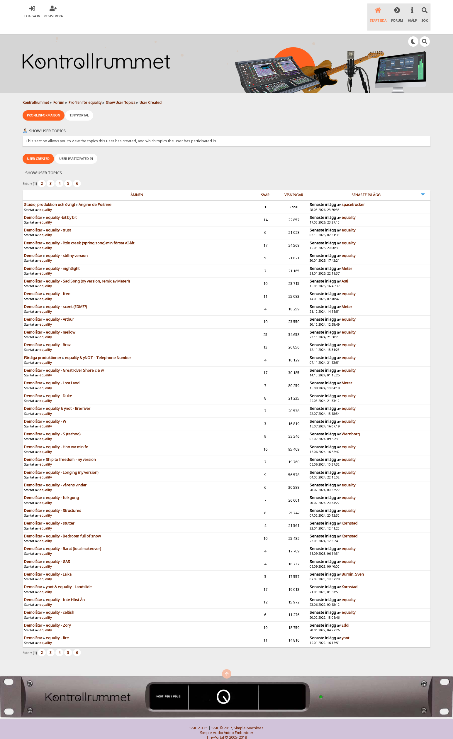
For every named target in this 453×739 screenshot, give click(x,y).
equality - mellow (60, 319)
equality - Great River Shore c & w (75, 357)
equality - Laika (59, 561)
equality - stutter (60, 510)
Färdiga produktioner (42, 344)
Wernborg (351, 421)
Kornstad (349, 510)
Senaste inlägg (366, 182)
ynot (345, 625)
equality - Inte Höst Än (65, 586)
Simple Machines (249, 715)
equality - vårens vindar (66, 472)
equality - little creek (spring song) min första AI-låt (90, 230)
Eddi (345, 612)
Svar (265, 182)
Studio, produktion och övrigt (49, 191)
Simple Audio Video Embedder (226, 719)
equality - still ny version (67, 242)
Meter (347, 255)
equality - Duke (59, 383)
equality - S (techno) (63, 421)
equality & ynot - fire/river (68, 395)
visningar (293, 182)
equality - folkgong (62, 484)
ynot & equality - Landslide (69, 574)
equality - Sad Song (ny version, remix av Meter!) (88, 268)
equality (45, 197)
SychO (244, 729)
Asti (345, 268)
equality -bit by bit (61, 204)
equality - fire (57, 625)
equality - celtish (60, 599)
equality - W (56, 408)
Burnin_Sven (353, 561)
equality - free (58, 280)
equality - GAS (58, 548)
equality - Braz (58, 331)
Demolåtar (33, 204)
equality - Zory (58, 612)
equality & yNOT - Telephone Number (98, 344)
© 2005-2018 (236, 724)
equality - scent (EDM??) (66, 293)
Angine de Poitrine (95, 191)
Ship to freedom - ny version (71, 446)
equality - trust (58, 217)
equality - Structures (63, 497)
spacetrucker (353, 191)
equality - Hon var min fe (67, 434)
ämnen (136, 182)
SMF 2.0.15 (198, 715)
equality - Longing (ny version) (72, 459)
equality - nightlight (62, 255)
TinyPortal (215, 724)
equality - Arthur (60, 306)
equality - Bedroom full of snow (73, 523)
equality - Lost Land (62, 370)
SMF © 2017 (221, 715)
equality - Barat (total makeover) (73, 535)
